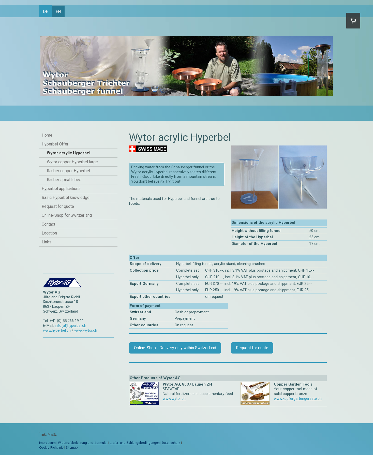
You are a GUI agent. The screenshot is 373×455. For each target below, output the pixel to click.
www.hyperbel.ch (57, 330)
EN (58, 11)
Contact (48, 224)
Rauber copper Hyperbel (68, 170)
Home (47, 135)
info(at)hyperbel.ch (70, 325)
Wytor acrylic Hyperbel (68, 153)
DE (45, 11)
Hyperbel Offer (55, 144)
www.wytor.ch (85, 330)
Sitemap (72, 447)
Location (49, 233)
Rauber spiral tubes (64, 179)
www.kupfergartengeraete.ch (298, 398)
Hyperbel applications (61, 188)
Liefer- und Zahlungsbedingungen (135, 443)
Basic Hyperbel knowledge (65, 197)
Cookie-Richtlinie (51, 447)
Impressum (47, 443)
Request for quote (58, 206)
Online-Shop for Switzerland (67, 215)
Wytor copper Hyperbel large (72, 161)
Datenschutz (171, 443)
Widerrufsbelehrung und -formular (83, 443)
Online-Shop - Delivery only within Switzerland (175, 347)
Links (46, 242)
